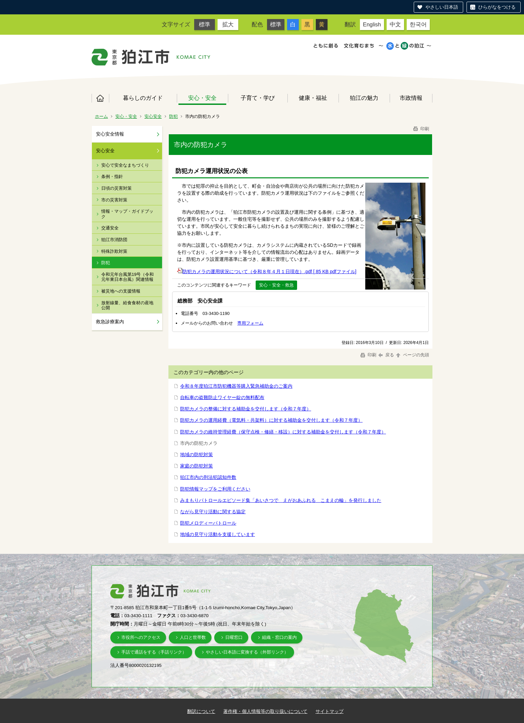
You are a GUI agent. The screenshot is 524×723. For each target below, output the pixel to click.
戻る (386, 354)
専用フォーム (250, 323)
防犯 (173, 116)
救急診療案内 (110, 321)
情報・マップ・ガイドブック (127, 214)
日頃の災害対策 (116, 188)
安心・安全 (202, 98)
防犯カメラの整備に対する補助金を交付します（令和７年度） (245, 408)
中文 (395, 24)
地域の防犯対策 (196, 454)
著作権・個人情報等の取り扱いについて (265, 711)
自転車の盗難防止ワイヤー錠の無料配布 (222, 397)
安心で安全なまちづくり (125, 165)
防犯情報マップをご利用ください (215, 489)
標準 (204, 24)
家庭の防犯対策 (196, 466)
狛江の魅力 (364, 98)
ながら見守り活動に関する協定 (213, 511)
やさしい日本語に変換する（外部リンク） (247, 652)
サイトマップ (329, 711)
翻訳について (201, 711)
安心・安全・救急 (276, 285)
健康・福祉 (313, 98)
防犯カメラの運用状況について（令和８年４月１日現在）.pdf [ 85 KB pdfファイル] (266, 271)
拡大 (228, 24)
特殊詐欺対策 (114, 251)
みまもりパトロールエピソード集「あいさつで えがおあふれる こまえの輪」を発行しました (280, 500)
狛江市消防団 (114, 239)
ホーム (100, 98)
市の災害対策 (114, 199)
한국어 (418, 24)
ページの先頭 (412, 354)
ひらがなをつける (497, 7)
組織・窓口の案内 (279, 637)
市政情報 (411, 98)
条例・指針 (112, 176)
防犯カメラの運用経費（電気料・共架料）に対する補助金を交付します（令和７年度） (271, 420)
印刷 (420, 128)
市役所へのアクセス (140, 637)
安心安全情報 (110, 134)
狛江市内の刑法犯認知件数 (208, 477)
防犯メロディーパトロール (208, 523)
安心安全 (153, 116)
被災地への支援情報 (120, 291)
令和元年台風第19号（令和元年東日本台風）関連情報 (127, 277)
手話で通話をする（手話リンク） (153, 652)
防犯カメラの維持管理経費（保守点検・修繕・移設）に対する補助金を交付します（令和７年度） (283, 431)
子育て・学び (258, 98)
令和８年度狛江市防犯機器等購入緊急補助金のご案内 (236, 386)
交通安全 (110, 227)
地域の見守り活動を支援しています (217, 534)
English (372, 24)
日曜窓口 (234, 637)
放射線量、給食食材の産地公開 (127, 305)
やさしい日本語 (441, 7)
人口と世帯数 (193, 637)
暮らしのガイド (143, 98)
